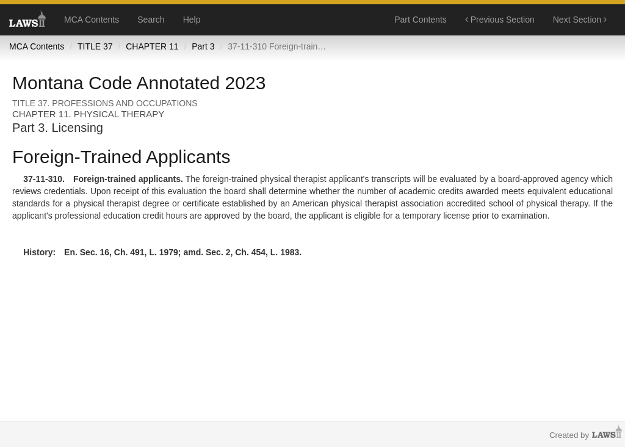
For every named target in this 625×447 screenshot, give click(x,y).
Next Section (580, 19)
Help (192, 19)
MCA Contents (91, 19)
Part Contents (420, 19)
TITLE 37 (95, 46)
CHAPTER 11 (152, 46)
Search (150, 19)
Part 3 (203, 46)
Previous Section (500, 19)
